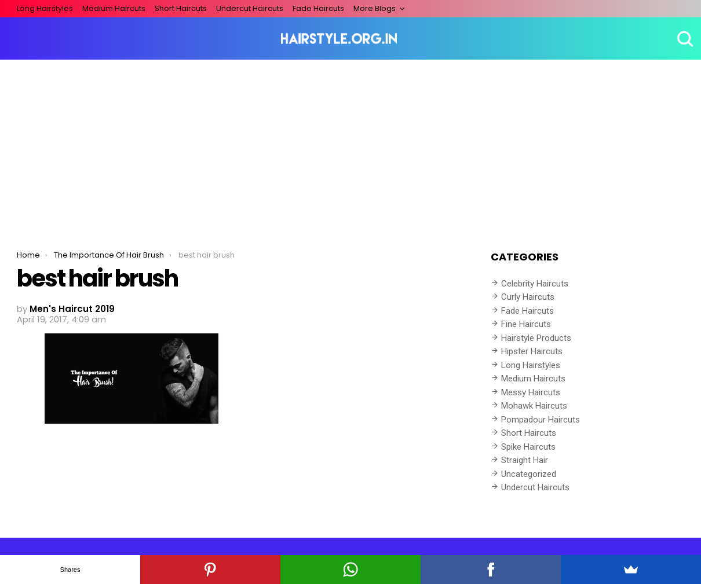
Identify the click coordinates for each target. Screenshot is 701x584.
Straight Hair (524, 460)
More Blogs (374, 8)
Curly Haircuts (527, 297)
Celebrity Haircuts (534, 283)
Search (683, 38)
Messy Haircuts (530, 392)
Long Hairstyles (45, 8)
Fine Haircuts (526, 324)
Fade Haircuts (318, 8)
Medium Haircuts (113, 8)
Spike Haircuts (528, 447)
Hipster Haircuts (532, 351)
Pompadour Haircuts (540, 419)
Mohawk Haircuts (534, 406)
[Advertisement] (350, 146)
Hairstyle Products (536, 338)
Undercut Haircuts (249, 8)
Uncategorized (528, 474)
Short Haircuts (181, 8)
